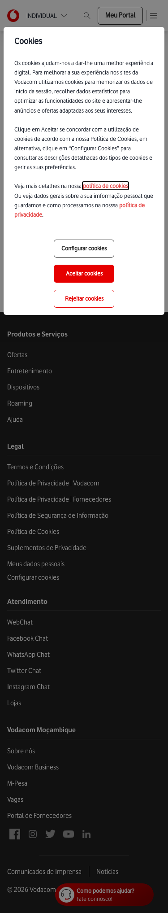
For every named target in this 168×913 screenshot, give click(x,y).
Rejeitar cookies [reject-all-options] (84, 298)
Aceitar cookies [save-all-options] (84, 273)
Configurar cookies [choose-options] (84, 248)
